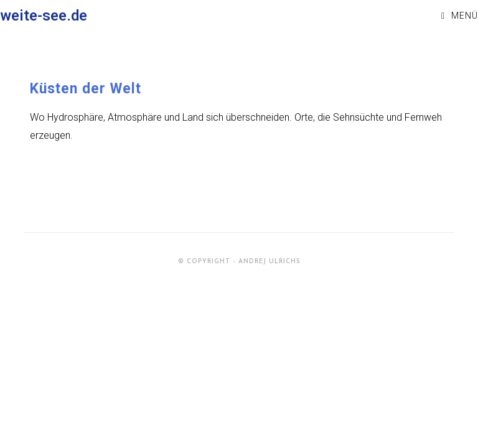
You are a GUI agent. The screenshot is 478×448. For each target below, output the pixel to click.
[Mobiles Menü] (459, 16)
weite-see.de (43, 15)
